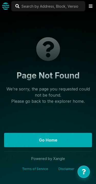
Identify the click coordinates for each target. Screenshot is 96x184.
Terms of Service (35, 169)
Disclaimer (66, 169)
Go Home (48, 140)
